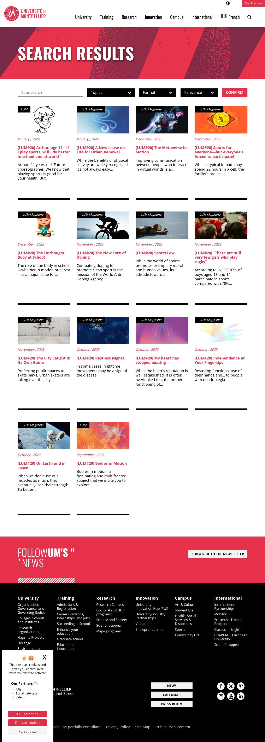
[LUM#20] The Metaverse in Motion (161, 150)
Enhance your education (67, 631)
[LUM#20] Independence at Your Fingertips (220, 360)
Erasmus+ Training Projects (228, 621)
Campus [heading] (183, 598)
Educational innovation (66, 646)
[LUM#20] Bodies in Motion (102, 463)
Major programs (109, 631)
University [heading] (28, 598)
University (83, 16)
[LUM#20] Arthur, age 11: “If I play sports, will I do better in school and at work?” (44, 152)
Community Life (187, 635)
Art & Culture (185, 604)
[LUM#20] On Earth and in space (42, 465)
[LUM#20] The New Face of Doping (101, 255)
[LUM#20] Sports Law (155, 252)
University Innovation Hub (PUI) (152, 606)
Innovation (153, 16)
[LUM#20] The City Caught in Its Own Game (44, 360)
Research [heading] (105, 598)
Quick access (254, 3)
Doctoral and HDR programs (110, 612)
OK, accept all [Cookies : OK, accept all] (27, 714)
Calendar (172, 695)
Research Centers (110, 604)
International (202, 16)
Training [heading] (65, 598)
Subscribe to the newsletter (218, 554)
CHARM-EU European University (230, 637)
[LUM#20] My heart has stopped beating (157, 360)
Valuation (143, 623)
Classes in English (228, 629)
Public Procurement (173, 727)
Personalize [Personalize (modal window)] (27, 731)
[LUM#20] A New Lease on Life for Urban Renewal (101, 150)
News (172, 685)
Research (129, 16)
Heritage (24, 643)
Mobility (220, 614)
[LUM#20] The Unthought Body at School (41, 255)
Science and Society (111, 619)
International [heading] (228, 598)
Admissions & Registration (67, 606)
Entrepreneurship (150, 629)
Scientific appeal (109, 625)
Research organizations (28, 630)
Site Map (142, 727)
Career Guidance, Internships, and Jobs (73, 616)
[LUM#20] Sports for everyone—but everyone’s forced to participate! (219, 152)
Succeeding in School (73, 623)
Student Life (184, 610)
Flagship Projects (31, 637)
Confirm (234, 92)
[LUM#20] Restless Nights (100, 358)
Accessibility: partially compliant (73, 727)
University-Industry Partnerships (150, 616)
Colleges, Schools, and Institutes (31, 620)
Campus (176, 16)
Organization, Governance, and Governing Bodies (31, 608)
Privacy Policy (118, 727)
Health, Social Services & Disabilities (185, 620)
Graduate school (70, 639)
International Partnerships (224, 606)
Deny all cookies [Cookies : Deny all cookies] (27, 722)
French (234, 16)
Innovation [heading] (147, 598)
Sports (180, 629)
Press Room (172, 704)
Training (106, 16)
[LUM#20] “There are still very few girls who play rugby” (218, 257)
